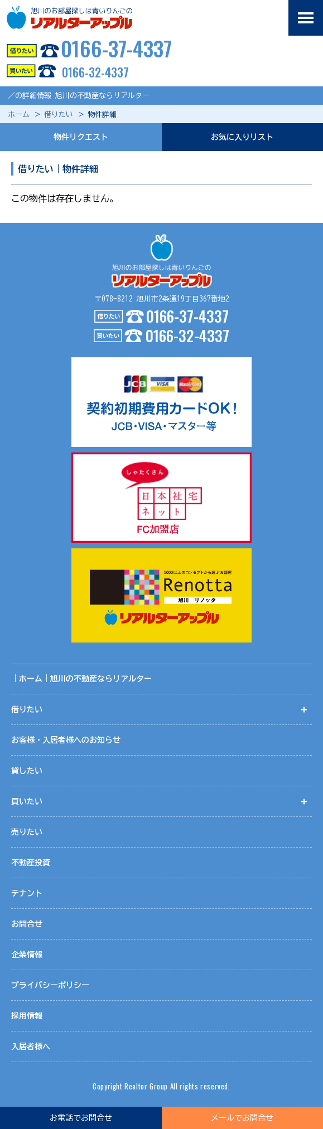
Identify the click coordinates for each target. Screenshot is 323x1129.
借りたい (58, 114)
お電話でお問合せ (81, 1118)
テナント (26, 893)
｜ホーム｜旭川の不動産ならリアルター (81, 679)
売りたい (26, 832)
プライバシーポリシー (50, 985)
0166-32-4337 (64, 72)
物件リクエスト (81, 137)
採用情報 (26, 1016)
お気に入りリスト (242, 137)
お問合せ (26, 924)
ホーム (19, 114)
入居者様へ (30, 1046)
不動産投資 (30, 863)
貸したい (26, 771)
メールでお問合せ (242, 1118)
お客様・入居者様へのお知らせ (65, 740)
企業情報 (26, 954)
